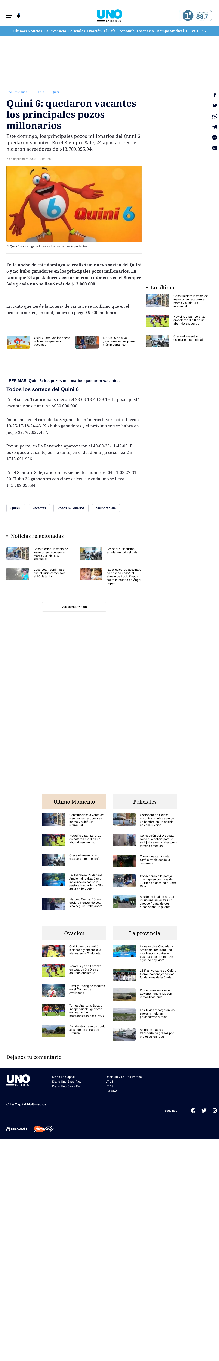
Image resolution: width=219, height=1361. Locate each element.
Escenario (145, 31)
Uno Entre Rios (16, 92)
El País (109, 31)
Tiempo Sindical (170, 31)
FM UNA (111, 1091)
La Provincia (55, 31)
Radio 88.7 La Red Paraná (124, 1077)
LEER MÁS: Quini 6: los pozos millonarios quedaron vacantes (63, 381)
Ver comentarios (74, 606)
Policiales (76, 31)
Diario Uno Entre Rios (66, 1081)
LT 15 (201, 31)
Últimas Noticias (27, 31)
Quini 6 (56, 92)
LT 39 (190, 31)
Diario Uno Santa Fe (66, 1086)
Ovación (94, 31)
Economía (126, 31)
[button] (9, 16)
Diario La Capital (63, 1077)
